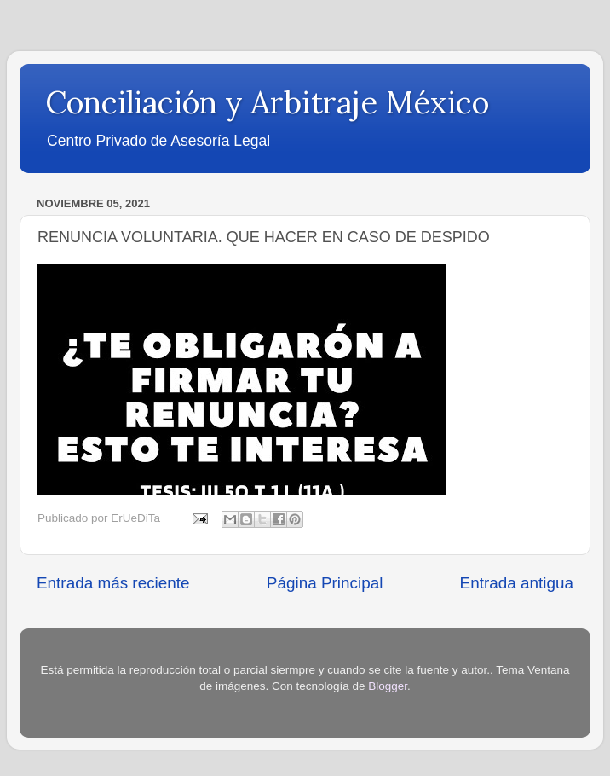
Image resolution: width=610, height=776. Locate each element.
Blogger (387, 686)
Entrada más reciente (113, 583)
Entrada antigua (516, 583)
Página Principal (325, 583)
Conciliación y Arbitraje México (267, 102)
